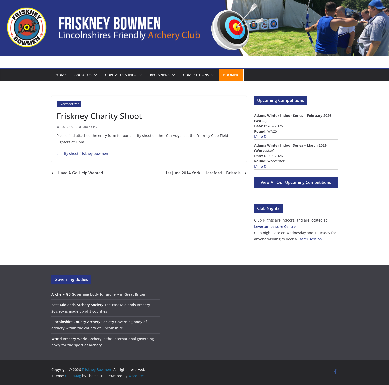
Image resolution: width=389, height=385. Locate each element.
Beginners (160, 74)
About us (83, 74)
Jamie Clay (90, 127)
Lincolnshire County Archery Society (82, 321)
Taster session (310, 239)
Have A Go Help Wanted (77, 173)
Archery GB (61, 294)
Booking (231, 74)
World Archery (63, 338)
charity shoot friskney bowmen (82, 153)
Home (60, 74)
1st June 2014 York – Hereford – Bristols (206, 173)
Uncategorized (69, 104)
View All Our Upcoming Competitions (296, 182)
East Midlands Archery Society (77, 304)
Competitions (196, 74)
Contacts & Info (120, 74)
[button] (94, 74)
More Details (264, 136)
